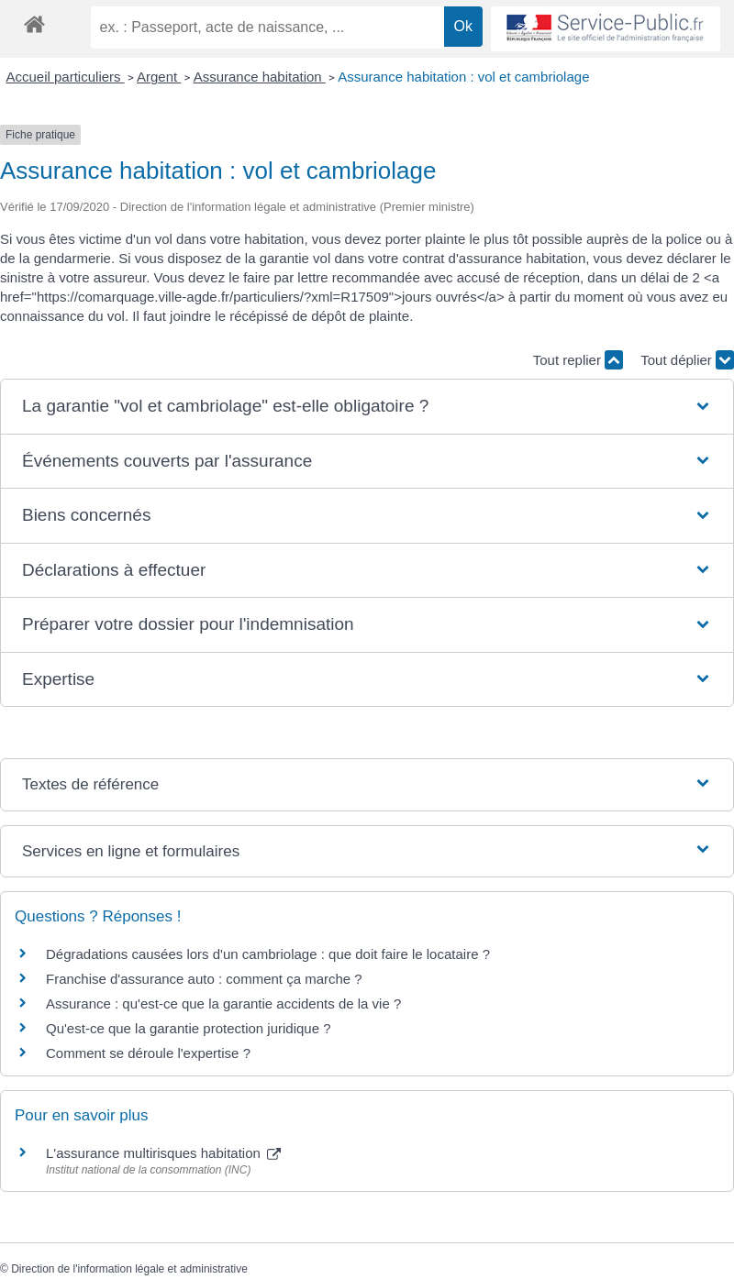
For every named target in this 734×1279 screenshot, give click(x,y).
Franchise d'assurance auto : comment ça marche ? (204, 979)
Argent (159, 76)
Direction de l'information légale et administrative (129, 1268)
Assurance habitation (260, 76)
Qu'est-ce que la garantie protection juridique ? (188, 1028)
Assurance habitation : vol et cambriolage (463, 76)
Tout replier (578, 359)
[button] (367, 407)
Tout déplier (687, 359)
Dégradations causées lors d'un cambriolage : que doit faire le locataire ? (268, 954)
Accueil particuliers (65, 76)
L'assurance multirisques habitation (163, 1153)
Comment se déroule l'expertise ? (148, 1053)
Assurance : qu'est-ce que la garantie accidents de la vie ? (223, 1003)
